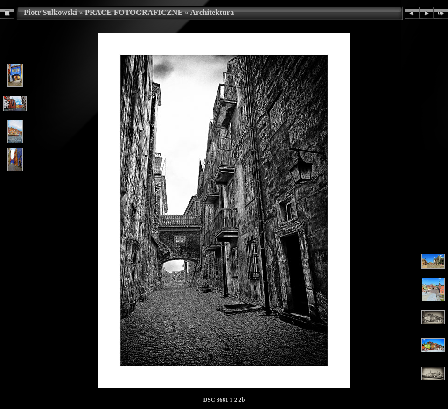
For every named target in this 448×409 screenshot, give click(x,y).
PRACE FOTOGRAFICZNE (134, 12)
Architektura (212, 12)
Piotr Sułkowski (50, 12)
